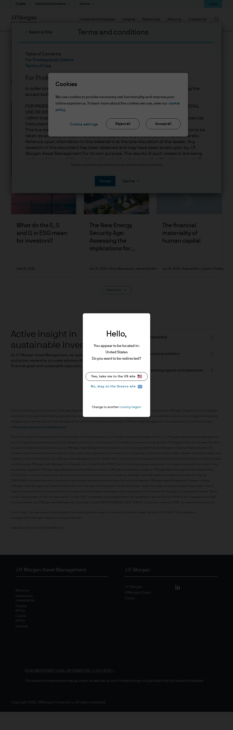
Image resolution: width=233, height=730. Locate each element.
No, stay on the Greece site (116, 386)
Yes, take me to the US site (116, 376)
